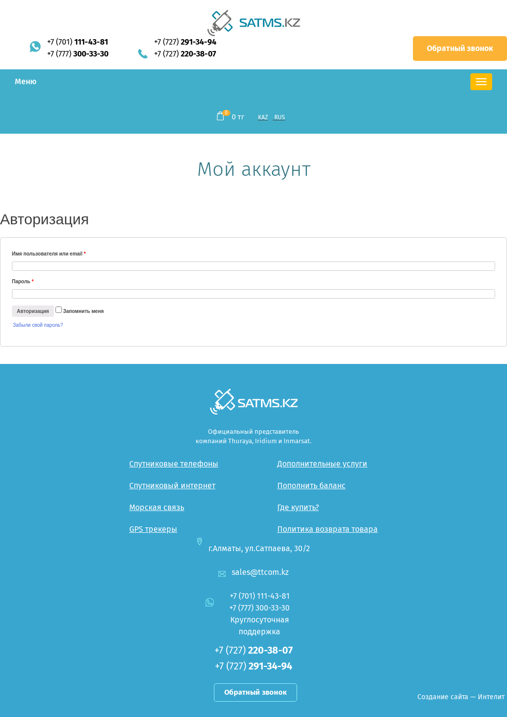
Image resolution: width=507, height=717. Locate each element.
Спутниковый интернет (172, 485)
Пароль (23, 281)
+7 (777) (77, 53)
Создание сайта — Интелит (461, 697)
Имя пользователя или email (49, 253)
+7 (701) (77, 42)
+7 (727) (185, 42)
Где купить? (298, 507)
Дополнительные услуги (322, 463)
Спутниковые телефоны (173, 463)
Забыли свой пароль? (38, 325)
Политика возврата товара (327, 529)
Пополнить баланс (311, 485)
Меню (26, 81)
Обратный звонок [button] (460, 48)
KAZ (263, 117)
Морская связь (156, 507)
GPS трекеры (153, 529)
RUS (279, 117)
